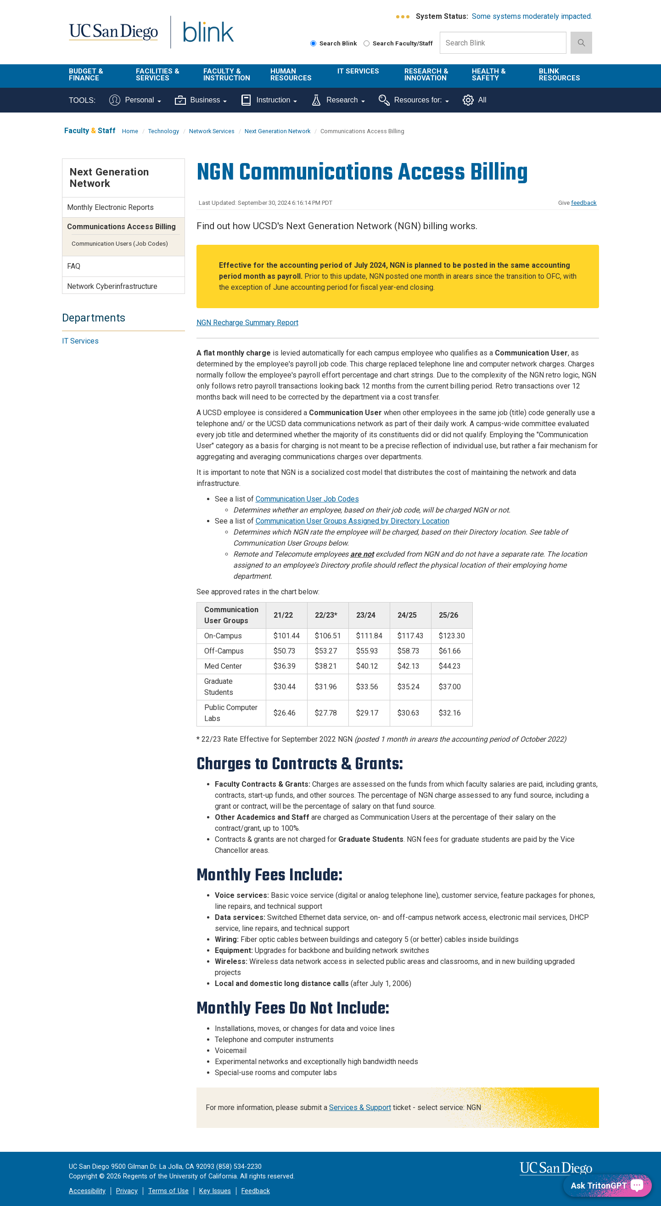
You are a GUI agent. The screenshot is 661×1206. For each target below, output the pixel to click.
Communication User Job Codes (307, 499)
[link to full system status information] (403, 17)
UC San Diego (113, 37)
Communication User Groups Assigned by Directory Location (352, 521)
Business (201, 100)
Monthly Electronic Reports (110, 207)
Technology (163, 131)
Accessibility (87, 1191)
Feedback (255, 1191)
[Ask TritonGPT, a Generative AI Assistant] (607, 1185)
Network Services (212, 131)
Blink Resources (559, 74)
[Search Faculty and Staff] (367, 43)
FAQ (73, 266)
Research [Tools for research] (337, 100)
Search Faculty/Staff (398, 43)
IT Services (358, 71)
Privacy (127, 1191)
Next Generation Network (277, 131)
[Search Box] (503, 43)
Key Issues (215, 1191)
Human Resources (291, 74)
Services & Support (360, 1107)
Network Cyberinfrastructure (112, 286)
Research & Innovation (426, 74)
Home (130, 131)
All (475, 100)
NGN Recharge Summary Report (247, 322)
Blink (208, 37)
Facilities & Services (157, 74)
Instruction (269, 100)
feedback (584, 202)
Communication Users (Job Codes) (120, 243)
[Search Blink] (313, 43)
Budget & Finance (86, 74)
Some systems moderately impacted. (532, 16)
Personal (135, 100)
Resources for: (414, 100)
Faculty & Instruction (226, 74)
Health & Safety (489, 74)
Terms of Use (168, 1191)
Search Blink (333, 43)
